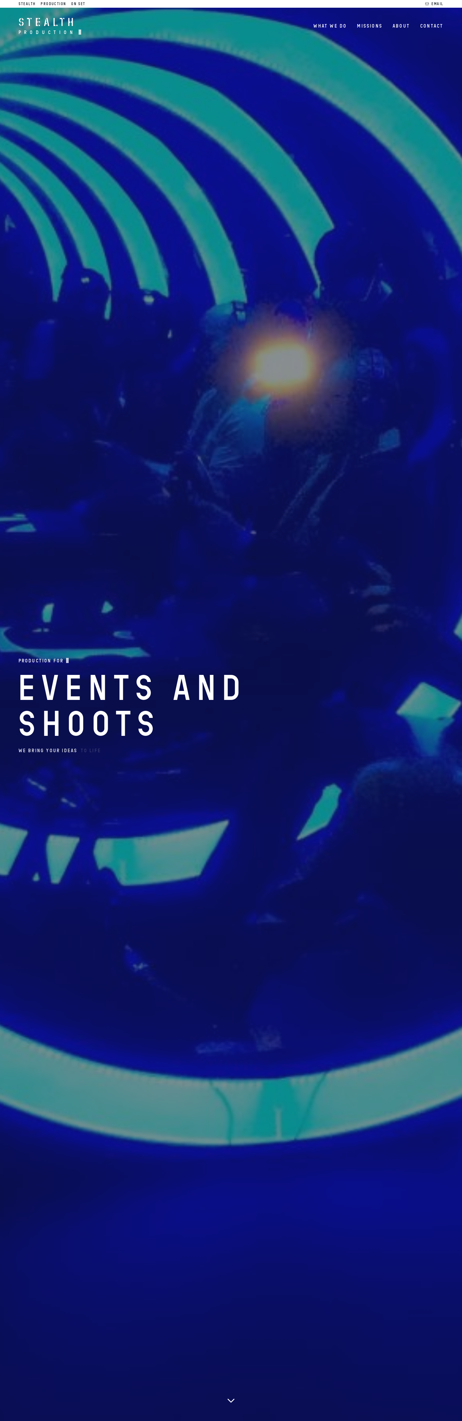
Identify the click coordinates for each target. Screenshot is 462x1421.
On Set (78, 4)
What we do (330, 26)
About (401, 26)
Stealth (27, 4)
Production (53, 4)
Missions (369, 26)
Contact (431, 26)
